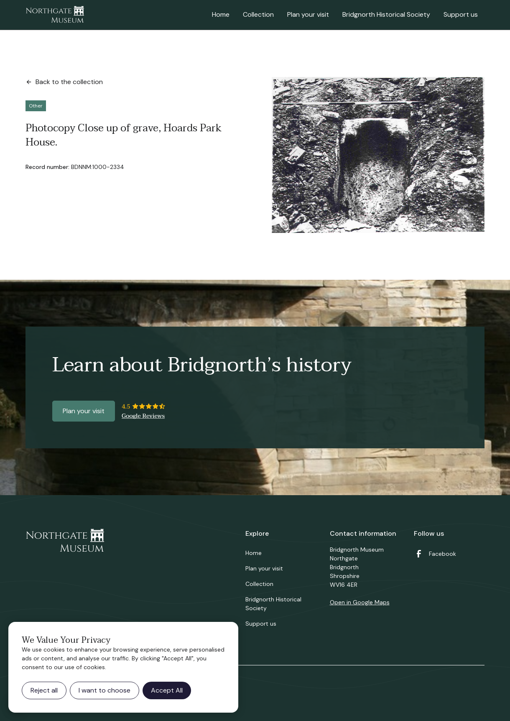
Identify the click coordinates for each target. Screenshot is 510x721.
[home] (55, 15)
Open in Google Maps (360, 602)
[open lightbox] (378, 155)
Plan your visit (308, 14)
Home (221, 14)
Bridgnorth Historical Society (386, 14)
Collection (258, 14)
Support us (461, 14)
